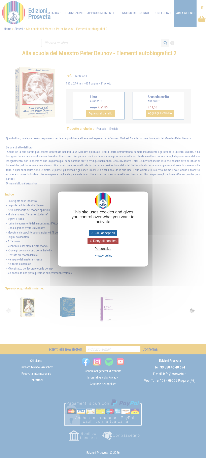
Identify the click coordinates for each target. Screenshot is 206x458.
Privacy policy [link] (103, 255)
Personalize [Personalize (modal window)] (103, 248)
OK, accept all (103, 233)
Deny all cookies (103, 241)
